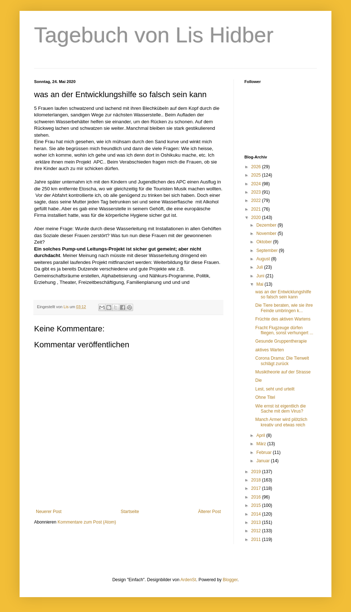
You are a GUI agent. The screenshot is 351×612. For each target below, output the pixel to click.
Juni (260, 275)
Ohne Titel (265, 397)
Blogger (230, 579)
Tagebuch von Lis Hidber (153, 35)
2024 (256, 183)
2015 (256, 505)
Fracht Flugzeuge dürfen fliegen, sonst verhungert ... (284, 330)
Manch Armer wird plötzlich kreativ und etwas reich (281, 422)
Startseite (130, 511)
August (263, 258)
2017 (256, 488)
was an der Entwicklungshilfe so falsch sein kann (283, 294)
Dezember (267, 225)
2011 (256, 539)
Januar (263, 460)
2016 (256, 497)
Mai (260, 284)
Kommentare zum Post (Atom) (87, 522)
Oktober (264, 241)
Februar (264, 452)
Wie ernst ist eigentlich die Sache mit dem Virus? (280, 409)
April (261, 435)
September (267, 250)
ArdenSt (188, 579)
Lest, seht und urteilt (274, 389)
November (267, 233)
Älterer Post (209, 511)
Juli (260, 267)
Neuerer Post (49, 511)
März (261, 443)
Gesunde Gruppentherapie (281, 341)
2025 (256, 175)
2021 (256, 209)
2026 (256, 166)
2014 (256, 514)
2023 (256, 192)
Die (258, 380)
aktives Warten (269, 349)
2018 (256, 480)
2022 (256, 200)
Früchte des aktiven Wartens (282, 319)
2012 (256, 530)
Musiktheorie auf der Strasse (283, 372)
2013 (256, 522)
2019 (256, 471)
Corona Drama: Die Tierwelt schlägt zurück (282, 361)
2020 (256, 217)
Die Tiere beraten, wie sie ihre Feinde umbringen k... (284, 308)
